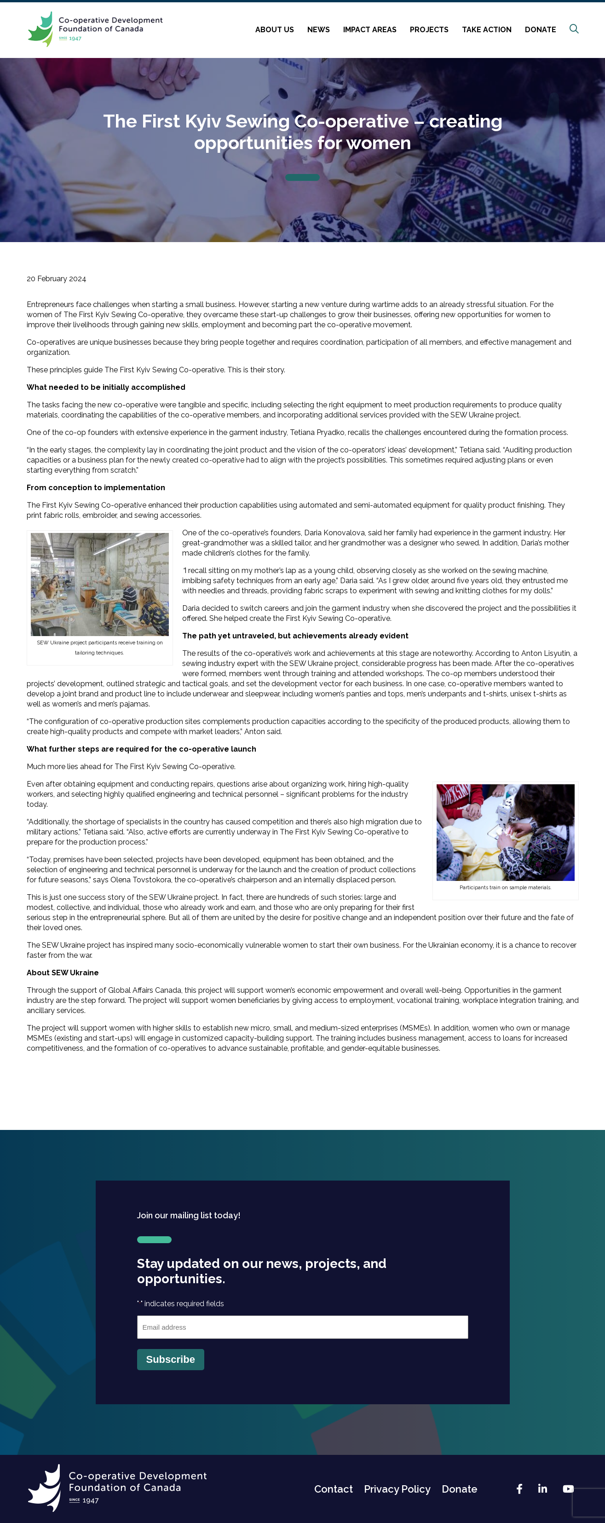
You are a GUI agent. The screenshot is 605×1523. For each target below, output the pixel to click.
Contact (333, 1489)
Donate (540, 29)
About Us (274, 29)
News (318, 29)
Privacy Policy (397, 1489)
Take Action (487, 29)
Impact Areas (370, 29)
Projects (429, 29)
